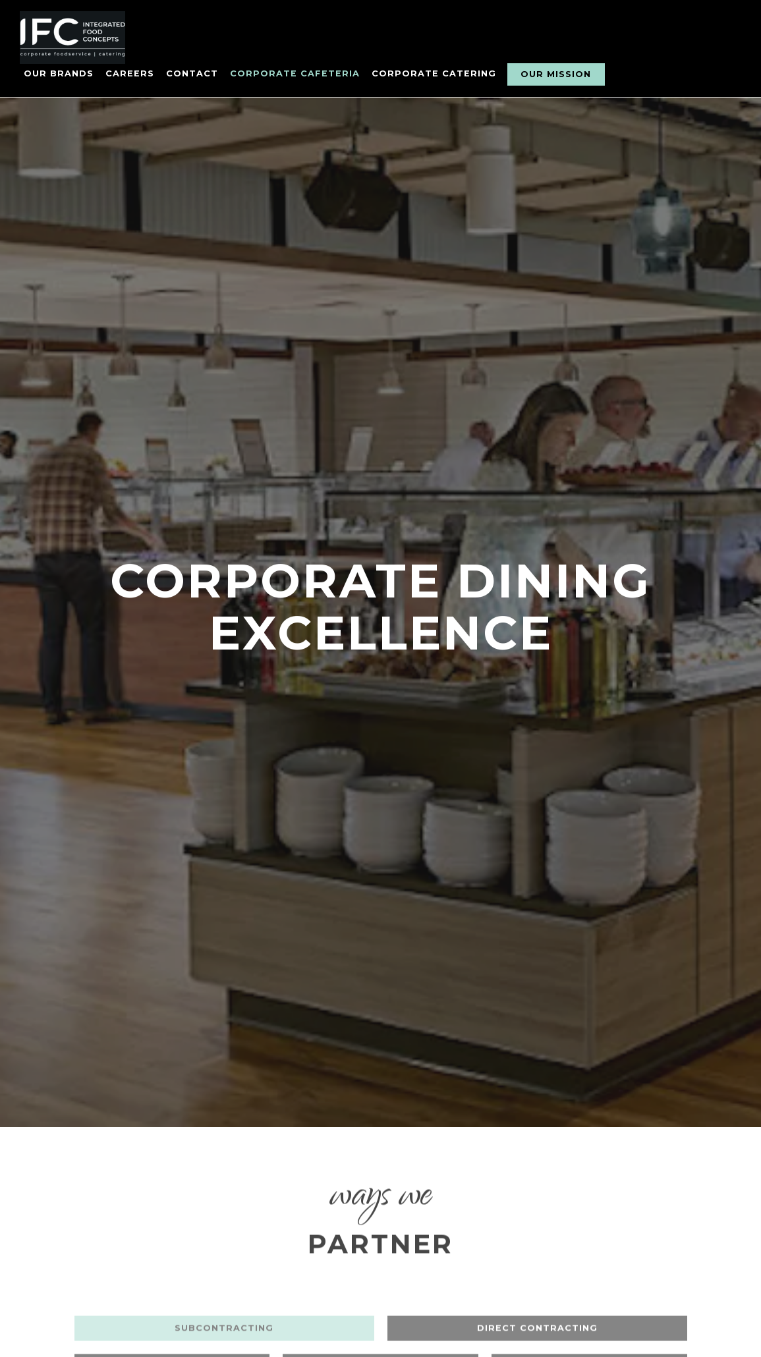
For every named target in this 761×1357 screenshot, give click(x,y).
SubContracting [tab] (224, 1239)
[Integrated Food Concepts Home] (92, 37)
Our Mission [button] (556, 74)
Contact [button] (192, 73)
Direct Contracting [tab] (537, 1239)
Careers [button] (129, 73)
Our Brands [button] (59, 73)
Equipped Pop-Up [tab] (381, 1277)
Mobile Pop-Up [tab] (589, 1277)
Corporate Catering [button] (434, 73)
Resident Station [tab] (171, 1277)
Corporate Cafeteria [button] (295, 73)
